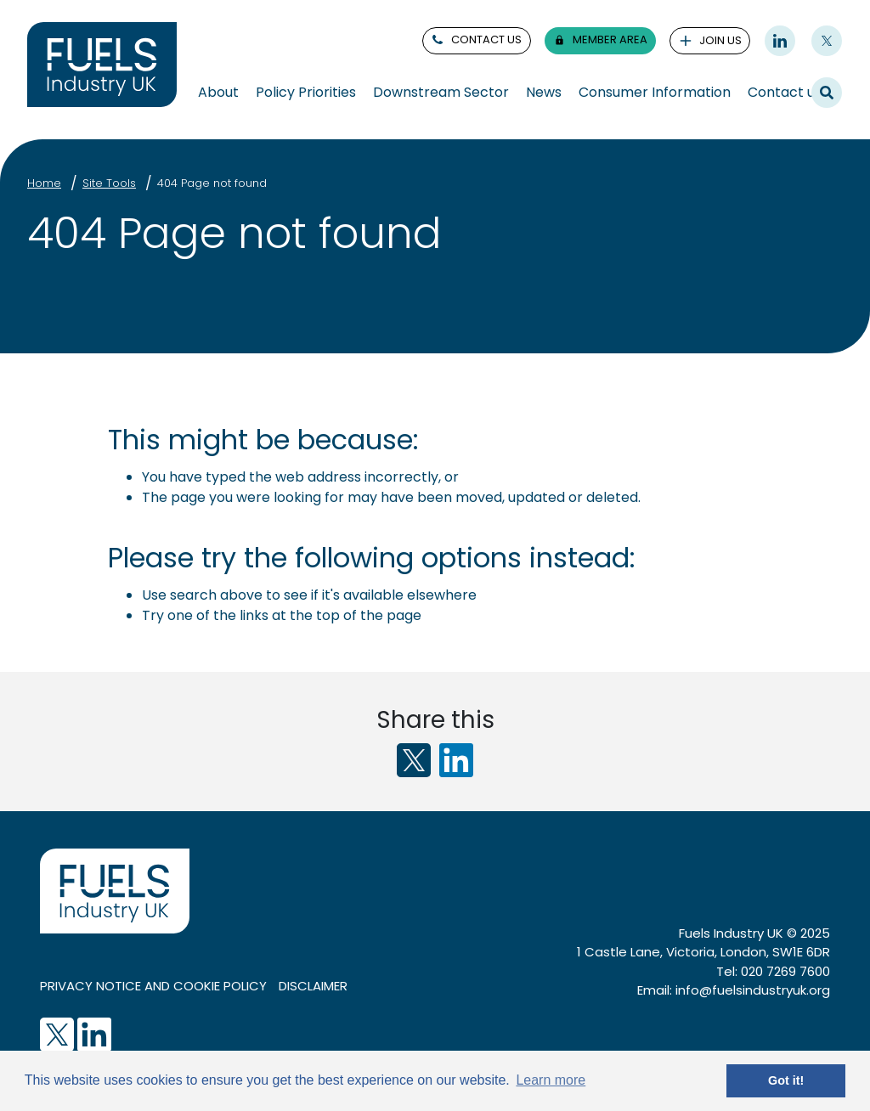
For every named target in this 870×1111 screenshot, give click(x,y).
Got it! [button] (786, 1080)
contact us (476, 39)
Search (827, 92)
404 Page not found (212, 183)
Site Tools (109, 183)
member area (599, 39)
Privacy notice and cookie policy (153, 986)
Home (44, 183)
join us (710, 40)
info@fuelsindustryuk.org (752, 990)
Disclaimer (313, 986)
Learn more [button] (550, 1080)
